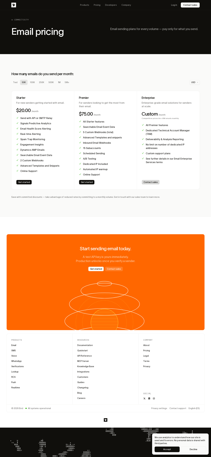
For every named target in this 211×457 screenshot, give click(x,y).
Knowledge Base (85, 366)
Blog (79, 393)
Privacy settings (159, 408)
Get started (24, 182)
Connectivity (20, 20)
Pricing (97, 5)
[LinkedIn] (149, 398)
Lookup (15, 372)
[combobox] (195, 82)
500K (51, 82)
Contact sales (190, 5)
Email (13, 345)
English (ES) (194, 408)
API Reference (84, 356)
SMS (13, 350)
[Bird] (13, 5)
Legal (146, 356)
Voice (14, 356)
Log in (174, 5)
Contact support (177, 408)
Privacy (146, 366)
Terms (146, 361)
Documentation (85, 345)
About (146, 345)
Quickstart (82, 350)
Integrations (83, 372)
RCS (13, 377)
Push (13, 382)
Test (15, 82)
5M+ (67, 82)
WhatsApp (16, 361)
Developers (111, 5)
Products (84, 5)
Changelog (82, 387)
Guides (80, 382)
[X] (144, 398)
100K (32, 82)
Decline (193, 449)
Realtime (15, 387)
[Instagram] (154, 398)
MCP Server (83, 361)
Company (126, 5)
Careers (81, 398)
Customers (82, 377)
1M (59, 82)
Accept (167, 449)
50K (24, 82)
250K (41, 82)
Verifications (17, 366)
